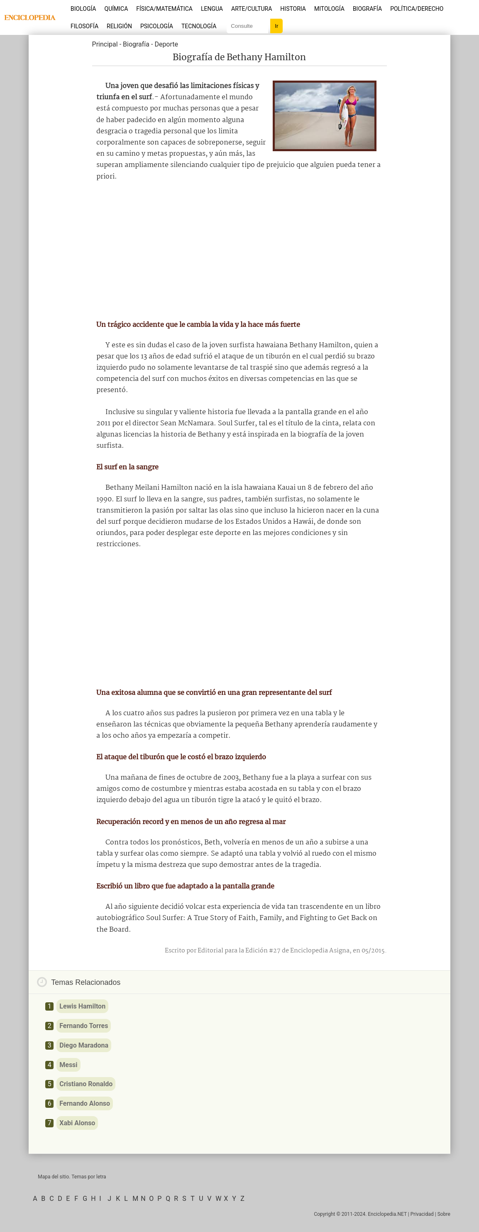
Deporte (166, 44)
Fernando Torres (83, 1026)
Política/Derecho (416, 8)
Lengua (212, 8)
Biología (83, 8)
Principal (105, 44)
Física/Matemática (164, 8)
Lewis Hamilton (82, 1006)
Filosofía (84, 26)
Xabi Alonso (77, 1123)
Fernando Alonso (84, 1103)
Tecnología (198, 26)
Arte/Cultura (251, 8)
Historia (293, 8)
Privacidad (422, 1214)
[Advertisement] (239, 251)
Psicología (156, 26)
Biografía (367, 8)
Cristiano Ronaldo (85, 1084)
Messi (68, 1065)
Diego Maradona (83, 1045)
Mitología (329, 8)
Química (116, 8)
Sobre (443, 1214)
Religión (119, 26)
